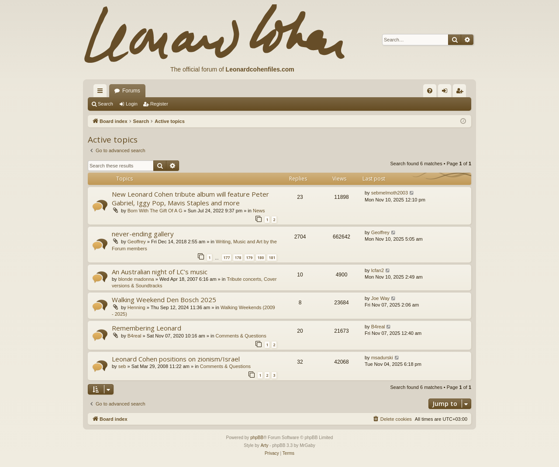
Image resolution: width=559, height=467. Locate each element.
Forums (131, 91)
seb (122, 366)
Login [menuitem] (446, 92)
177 (226, 257)
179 (249, 257)
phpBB (256, 437)
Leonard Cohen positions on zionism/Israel (176, 359)
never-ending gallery (143, 233)
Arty (265, 445)
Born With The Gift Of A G (155, 210)
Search (105, 103)
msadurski (382, 357)
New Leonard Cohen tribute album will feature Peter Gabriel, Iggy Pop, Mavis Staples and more (190, 198)
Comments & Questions (241, 335)
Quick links (102, 92)
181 (272, 257)
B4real (134, 335)
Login (132, 103)
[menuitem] (429, 90)
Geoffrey (137, 241)
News (259, 210)
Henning (136, 307)
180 (260, 257)
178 (238, 257)
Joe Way (380, 298)
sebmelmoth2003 (389, 192)
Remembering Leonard (146, 328)
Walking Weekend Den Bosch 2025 (164, 299)
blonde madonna (136, 279)
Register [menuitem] (461, 92)
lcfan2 (377, 270)
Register (159, 103)
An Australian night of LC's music (159, 271)
